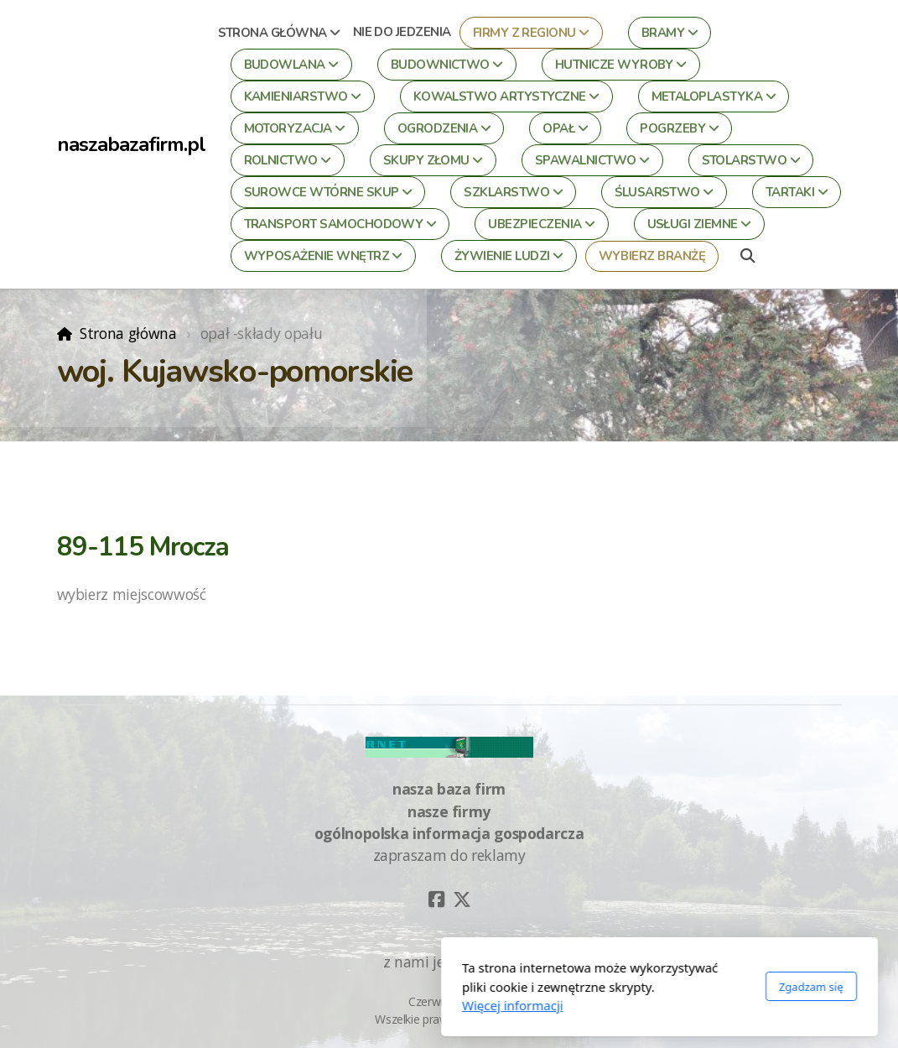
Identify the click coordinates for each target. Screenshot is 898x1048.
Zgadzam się (600, 986)
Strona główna (128, 333)
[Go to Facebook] (436, 899)
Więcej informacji (302, 1005)
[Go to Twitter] (462, 899)
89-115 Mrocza (143, 547)
